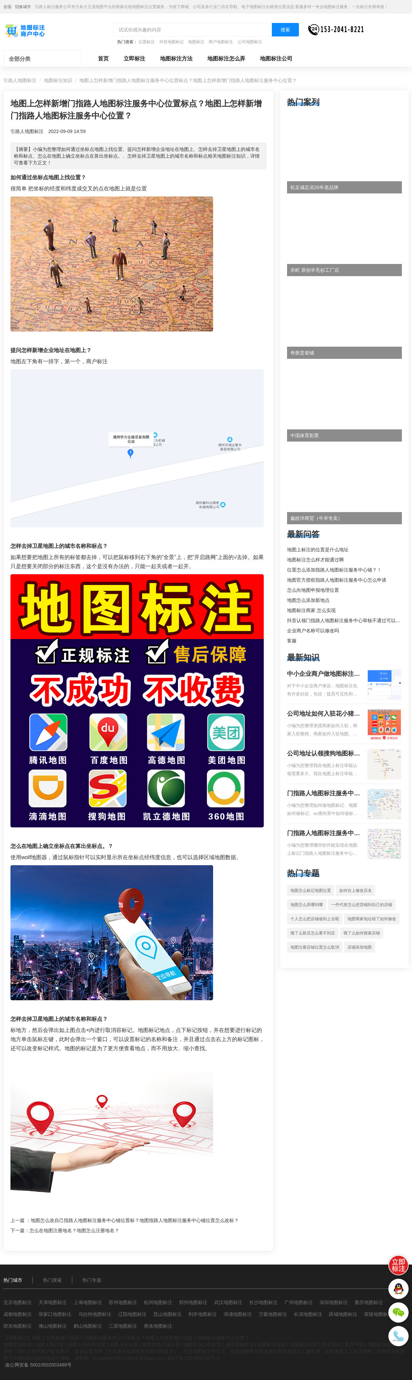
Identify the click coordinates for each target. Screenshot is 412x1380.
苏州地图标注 (123, 1302)
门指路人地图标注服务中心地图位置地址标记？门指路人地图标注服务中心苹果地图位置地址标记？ (323, 834)
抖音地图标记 (171, 41)
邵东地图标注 (17, 1326)
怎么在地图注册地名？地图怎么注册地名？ (74, 1230)
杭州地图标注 (158, 1302)
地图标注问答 (303, 1344)
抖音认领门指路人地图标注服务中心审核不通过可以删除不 (348, 620)
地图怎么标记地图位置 (310, 890)
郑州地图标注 (193, 1302)
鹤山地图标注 (88, 1326)
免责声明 (353, 1344)
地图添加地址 (381, 1344)
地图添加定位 (239, 1344)
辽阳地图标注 (132, 1314)
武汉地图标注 (228, 1302)
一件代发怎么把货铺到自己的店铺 (361, 904)
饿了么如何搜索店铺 (361, 933)
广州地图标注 (298, 1302)
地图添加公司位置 (202, 1344)
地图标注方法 (176, 58)
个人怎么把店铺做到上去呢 (314, 919)
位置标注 (146, 41)
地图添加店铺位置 (161, 1344)
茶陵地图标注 (378, 1314)
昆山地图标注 (167, 1314)
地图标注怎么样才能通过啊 (315, 559)
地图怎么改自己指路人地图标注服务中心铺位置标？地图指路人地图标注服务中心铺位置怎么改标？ (135, 1220)
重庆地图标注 (369, 1302)
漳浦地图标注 (238, 1314)
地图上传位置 (123, 1344)
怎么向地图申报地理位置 (313, 590)
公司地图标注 (250, 41)
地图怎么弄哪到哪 (306, 904)
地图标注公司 (276, 58)
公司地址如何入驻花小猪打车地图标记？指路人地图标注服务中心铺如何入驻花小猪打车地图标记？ (323, 714)
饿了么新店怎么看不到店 (312, 933)
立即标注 (134, 58)
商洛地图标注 (158, 1326)
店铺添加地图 (359, 947)
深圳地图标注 (333, 1302)
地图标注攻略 (271, 1344)
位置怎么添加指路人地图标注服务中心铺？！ (334, 570)
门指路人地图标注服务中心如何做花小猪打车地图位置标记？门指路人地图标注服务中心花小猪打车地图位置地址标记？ (323, 794)
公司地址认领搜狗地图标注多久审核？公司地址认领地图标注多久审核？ (323, 754)
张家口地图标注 (55, 1314)
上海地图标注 (88, 1302)
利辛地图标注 (202, 1314)
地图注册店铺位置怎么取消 (314, 947)
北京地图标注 (17, 1302)
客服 (292, 640)
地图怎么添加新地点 (308, 600)
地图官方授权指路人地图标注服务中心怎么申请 (336, 580)
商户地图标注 (221, 41)
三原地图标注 (123, 1326)
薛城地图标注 (343, 1314)
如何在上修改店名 (355, 890)
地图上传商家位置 (87, 1344)
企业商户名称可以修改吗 (313, 630)
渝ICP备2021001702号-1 (193, 1358)
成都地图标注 (17, 1314)
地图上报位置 (49, 1344)
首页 (103, 58)
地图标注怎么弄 (226, 58)
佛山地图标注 (52, 1326)
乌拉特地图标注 (94, 1314)
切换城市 (23, 6)
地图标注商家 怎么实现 (311, 610)
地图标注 (196, 41)
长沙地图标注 (263, 1302)
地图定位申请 (17, 1344)
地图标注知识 (58, 80)
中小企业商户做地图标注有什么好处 (323, 674)
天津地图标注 (52, 1302)
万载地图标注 (273, 1314)
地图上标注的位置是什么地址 (318, 549)
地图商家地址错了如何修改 (371, 919)
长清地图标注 (308, 1314)
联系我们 (331, 1344)
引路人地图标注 (19, 80)
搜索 (285, 29)
